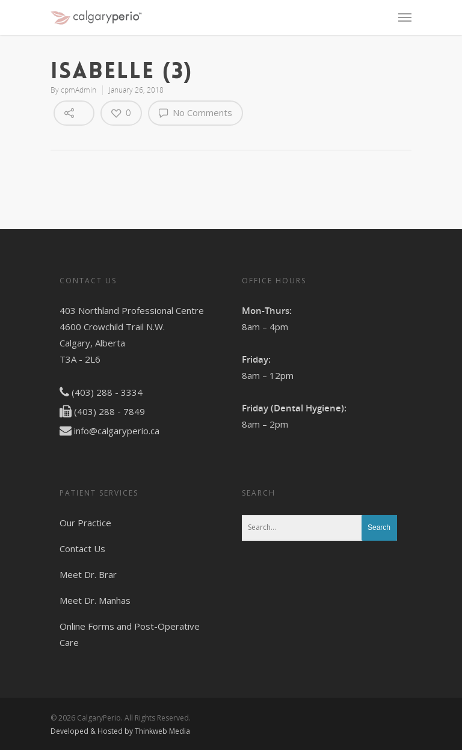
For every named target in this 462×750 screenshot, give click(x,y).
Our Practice (85, 523)
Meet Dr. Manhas (95, 600)
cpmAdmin (78, 90)
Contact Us (82, 549)
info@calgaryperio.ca (116, 431)
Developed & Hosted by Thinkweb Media (120, 731)
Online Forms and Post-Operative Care (130, 634)
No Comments (195, 112)
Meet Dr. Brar (88, 574)
